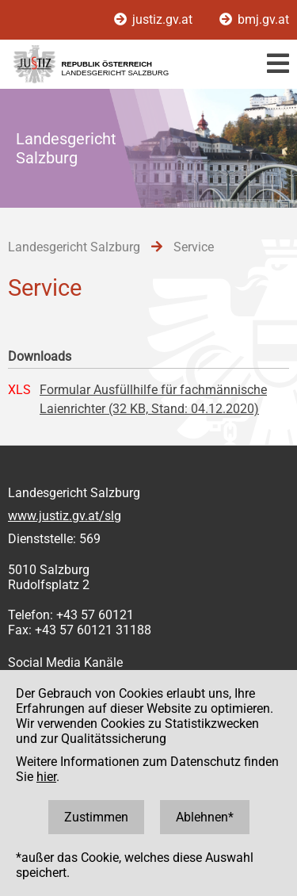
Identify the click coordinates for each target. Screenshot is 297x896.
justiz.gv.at (155, 19)
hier (46, 776)
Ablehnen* (205, 817)
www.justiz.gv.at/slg (64, 515)
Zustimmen (96, 817)
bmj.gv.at (254, 19)
